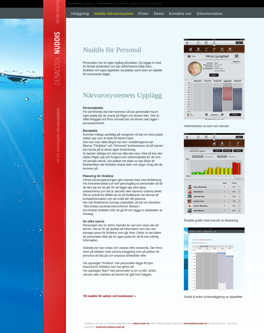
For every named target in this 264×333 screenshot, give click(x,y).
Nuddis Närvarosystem (113, 14)
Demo (159, 14)
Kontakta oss (180, 14)
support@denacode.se (110, 327)
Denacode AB (141, 323)
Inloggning (80, 14)
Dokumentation (210, 14)
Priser (143, 14)
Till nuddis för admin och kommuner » (109, 296)
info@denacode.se (195, 323)
